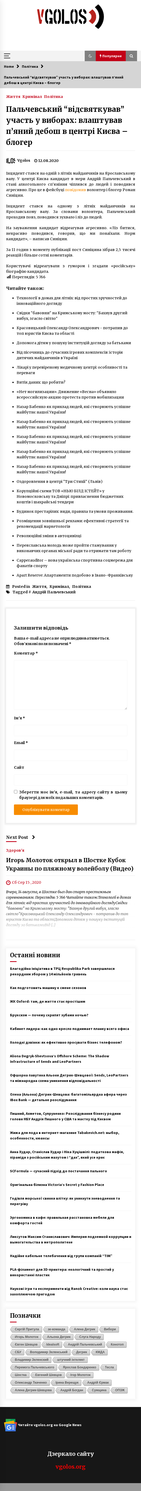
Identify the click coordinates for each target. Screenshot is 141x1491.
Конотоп (117, 1344)
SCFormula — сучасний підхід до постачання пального (58, 1171)
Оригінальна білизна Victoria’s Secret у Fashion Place (57, 1184)
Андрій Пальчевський (54, 592)
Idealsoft (52, 1344)
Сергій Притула (27, 1329)
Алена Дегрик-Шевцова (33, 1390)
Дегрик (81, 1352)
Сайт (19, 767)
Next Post (20, 837)
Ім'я (19, 718)
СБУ (18, 1352)
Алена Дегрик (84, 1329)
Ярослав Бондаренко (79, 1367)
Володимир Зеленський (49, 1352)
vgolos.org (70, 1466)
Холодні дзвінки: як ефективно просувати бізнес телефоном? (66, 1042)
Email (21, 742)
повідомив (75, 189)
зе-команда (56, 1329)
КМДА (100, 1352)
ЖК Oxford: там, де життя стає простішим (47, 1001)
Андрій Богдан (71, 1390)
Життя (13, 96)
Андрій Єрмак (98, 1382)
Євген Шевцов (26, 1344)
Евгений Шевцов (48, 1375)
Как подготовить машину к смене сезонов (48, 987)
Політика (53, 96)
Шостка (21, 1375)
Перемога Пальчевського (34, 1367)
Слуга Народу (90, 1337)
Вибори (110, 1329)
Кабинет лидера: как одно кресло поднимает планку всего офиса (69, 1028)
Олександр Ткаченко (31, 1382)
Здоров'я (15, 850)
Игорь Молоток (26, 1337)
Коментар (26, 653)
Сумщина (99, 1390)
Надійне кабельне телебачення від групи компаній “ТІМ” (61, 1255)
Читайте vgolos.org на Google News (43, 1424)
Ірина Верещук (67, 1382)
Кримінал (32, 96)
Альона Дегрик (58, 1337)
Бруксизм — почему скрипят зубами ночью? (49, 1015)
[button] (90, 56)
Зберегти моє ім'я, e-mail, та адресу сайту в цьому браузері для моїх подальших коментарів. (73, 795)
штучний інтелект (70, 1360)
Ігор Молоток (80, 1375)
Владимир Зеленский (32, 1360)
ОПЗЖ (120, 1390)
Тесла (109, 1367)
